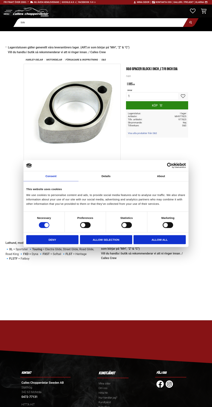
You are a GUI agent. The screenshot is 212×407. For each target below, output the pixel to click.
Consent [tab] (50, 176)
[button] (8, 12)
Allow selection (106, 239)
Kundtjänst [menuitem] (104, 402)
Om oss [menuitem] (102, 388)
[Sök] (191, 22)
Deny (52, 239)
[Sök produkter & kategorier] (101, 22)
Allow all (160, 239)
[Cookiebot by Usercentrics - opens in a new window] (170, 165)
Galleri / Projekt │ (184, 2)
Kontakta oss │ (164, 2)
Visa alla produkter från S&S (142, 133)
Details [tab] (105, 176)
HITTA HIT (28, 404)
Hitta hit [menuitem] (102, 393)
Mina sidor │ (144, 2)
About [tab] (161, 176)
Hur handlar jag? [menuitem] (107, 397)
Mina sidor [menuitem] (104, 383)
